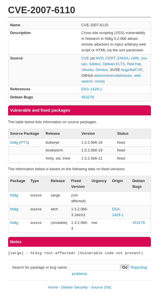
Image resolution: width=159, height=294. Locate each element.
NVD (99, 58)
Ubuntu (87, 70)
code (116, 75)
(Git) (107, 287)
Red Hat (134, 64)
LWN (135, 58)
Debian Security (74, 287)
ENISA (123, 58)
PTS (24, 142)
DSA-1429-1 (91, 89)
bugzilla (127, 70)
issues (126, 75)
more (99, 81)
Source (97, 287)
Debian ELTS (114, 64)
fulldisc (95, 64)
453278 (87, 97)
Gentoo (102, 70)
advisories (102, 75)
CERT (110, 58)
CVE (85, 58)
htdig (14, 142)
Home (53, 287)
